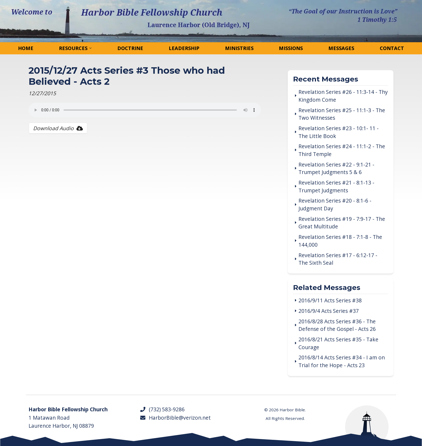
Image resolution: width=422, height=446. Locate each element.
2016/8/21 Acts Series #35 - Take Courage (338, 343)
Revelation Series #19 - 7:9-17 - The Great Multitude (341, 222)
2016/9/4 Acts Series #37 (328, 310)
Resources (73, 48)
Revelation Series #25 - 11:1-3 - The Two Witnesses (341, 114)
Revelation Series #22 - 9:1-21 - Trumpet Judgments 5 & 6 (336, 168)
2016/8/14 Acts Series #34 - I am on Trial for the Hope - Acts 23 (341, 361)
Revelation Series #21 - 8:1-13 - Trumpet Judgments (336, 186)
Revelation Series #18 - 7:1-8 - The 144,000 (340, 240)
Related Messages (326, 288)
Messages (341, 48)
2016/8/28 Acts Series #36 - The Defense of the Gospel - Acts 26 (337, 325)
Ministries (239, 48)
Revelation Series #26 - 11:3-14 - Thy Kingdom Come (343, 96)
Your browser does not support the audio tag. (145, 110)
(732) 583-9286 (162, 409)
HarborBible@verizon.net (175, 417)
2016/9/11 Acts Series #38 (330, 300)
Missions (291, 48)
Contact (392, 48)
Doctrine (130, 48)
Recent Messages (325, 79)
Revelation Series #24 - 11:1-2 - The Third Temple (341, 150)
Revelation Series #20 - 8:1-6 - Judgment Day (334, 204)
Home (25, 48)
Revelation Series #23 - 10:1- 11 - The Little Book (338, 132)
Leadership (184, 48)
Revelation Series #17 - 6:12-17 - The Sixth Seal (337, 259)
